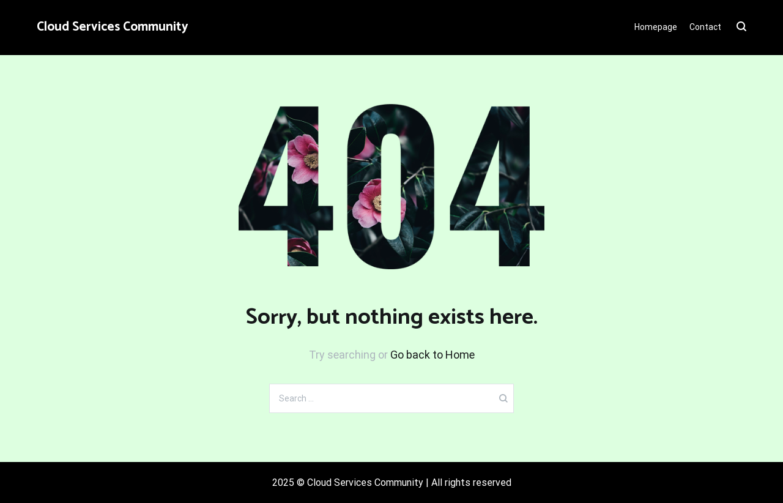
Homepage (655, 27)
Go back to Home (432, 354)
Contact (705, 27)
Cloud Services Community (112, 27)
